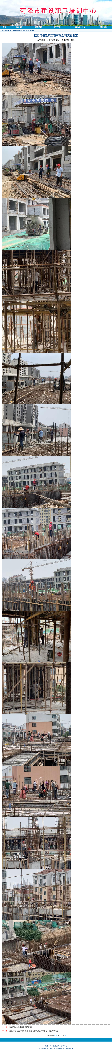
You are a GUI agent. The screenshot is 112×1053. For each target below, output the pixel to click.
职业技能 (103, 27)
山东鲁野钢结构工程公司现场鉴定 (21, 1027)
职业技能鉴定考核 (19, 30)
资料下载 (57, 27)
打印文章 (61, 1035)
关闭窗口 (50, 1035)
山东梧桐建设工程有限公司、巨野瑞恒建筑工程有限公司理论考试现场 (33, 1031)
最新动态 (38, 27)
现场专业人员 (80, 27)
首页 (4, 27)
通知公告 (19, 27)
